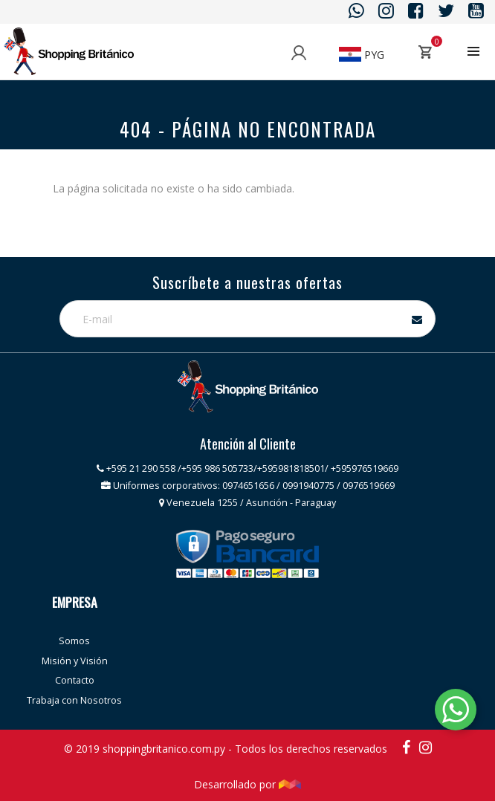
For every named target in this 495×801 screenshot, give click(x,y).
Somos (74, 641)
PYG (361, 55)
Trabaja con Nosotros (74, 700)
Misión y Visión (75, 661)
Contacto (74, 680)
